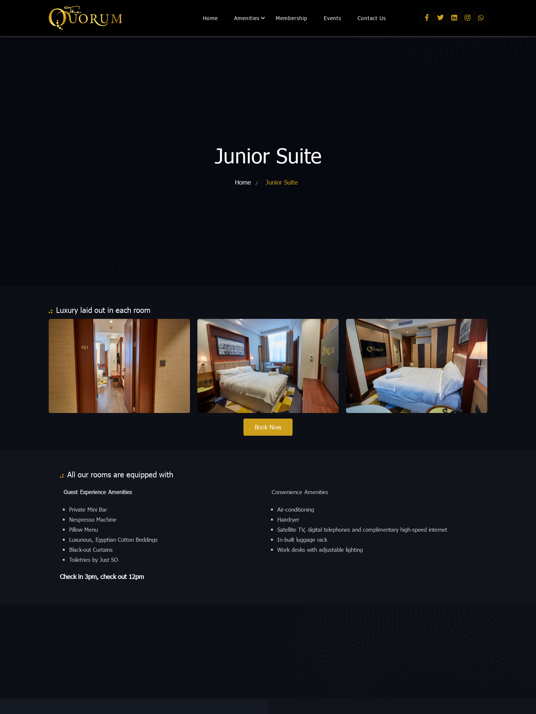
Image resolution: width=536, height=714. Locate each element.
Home (210, 18)
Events (332, 18)
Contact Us (372, 18)
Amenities (246, 18)
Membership (291, 18)
